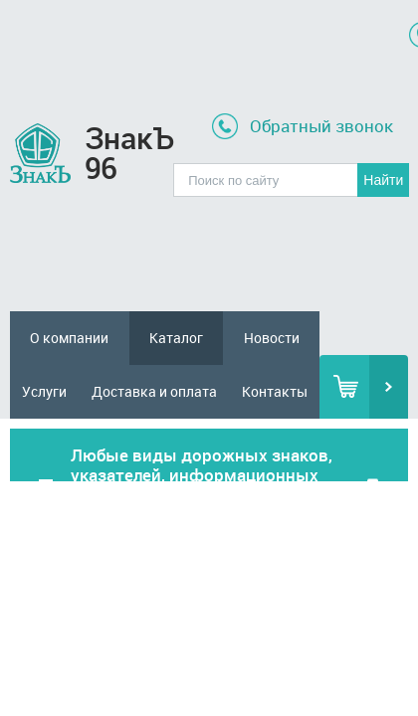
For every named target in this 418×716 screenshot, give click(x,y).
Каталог (176, 337)
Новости (272, 337)
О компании (69, 337)
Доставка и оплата (154, 391)
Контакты (275, 391)
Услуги (44, 391)
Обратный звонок (321, 125)
